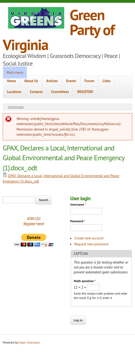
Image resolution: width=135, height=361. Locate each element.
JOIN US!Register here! (33, 221)
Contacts (36, 92)
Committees (60, 92)
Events (71, 81)
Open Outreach (29, 342)
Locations (14, 92)
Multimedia (16, 107)
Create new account (89, 238)
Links (106, 81)
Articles (52, 81)
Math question (85, 281)
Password (77, 221)
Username (78, 204)
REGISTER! (85, 92)
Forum (89, 81)
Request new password (91, 244)
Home (11, 81)
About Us (31, 81)
